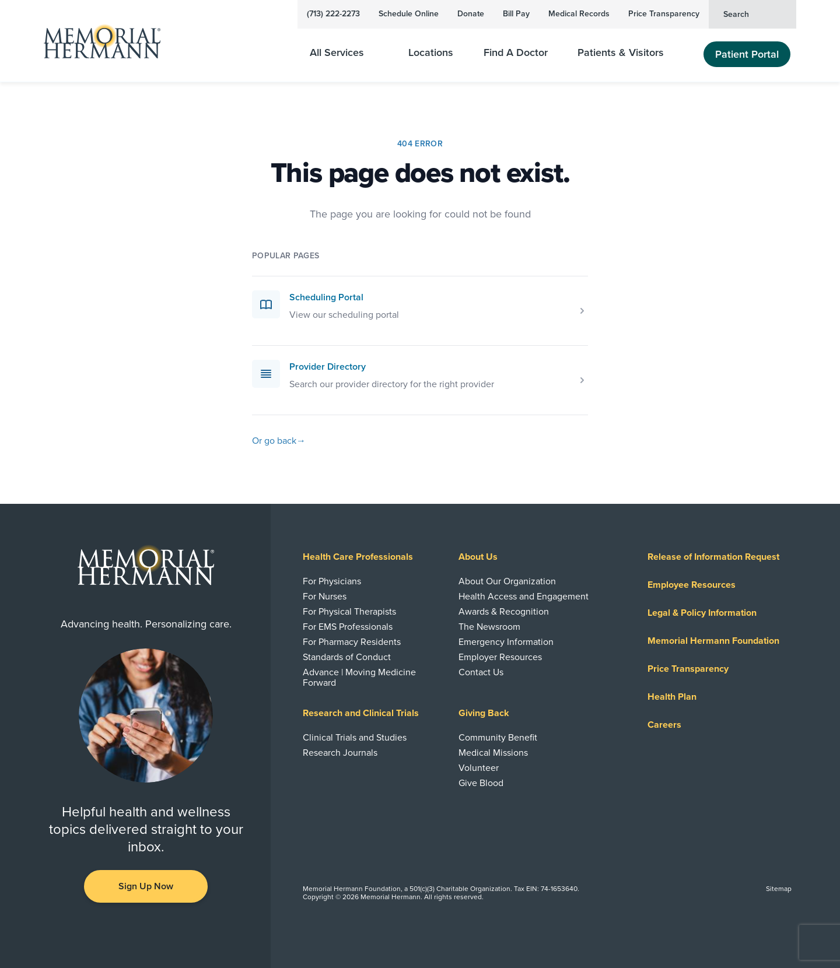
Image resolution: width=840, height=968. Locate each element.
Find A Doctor (516, 53)
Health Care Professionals (358, 557)
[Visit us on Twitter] (171, 930)
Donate (470, 14)
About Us (478, 557)
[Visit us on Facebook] (120, 930)
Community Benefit (498, 737)
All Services (344, 53)
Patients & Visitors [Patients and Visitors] (628, 53)
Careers (664, 725)
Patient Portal (747, 54)
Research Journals (340, 753)
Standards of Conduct (347, 657)
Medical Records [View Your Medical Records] (579, 14)
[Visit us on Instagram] (197, 930)
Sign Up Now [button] (145, 886)
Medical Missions (493, 753)
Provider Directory (327, 367)
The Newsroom (489, 627)
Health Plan (672, 697)
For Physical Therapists (349, 611)
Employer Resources (500, 657)
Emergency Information (506, 642)
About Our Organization (507, 581)
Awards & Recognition (504, 611)
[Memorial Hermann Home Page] (102, 41)
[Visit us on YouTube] (145, 930)
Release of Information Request (713, 557)
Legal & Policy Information (702, 613)
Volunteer (479, 768)
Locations (430, 53)
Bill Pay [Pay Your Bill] (516, 14)
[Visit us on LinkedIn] (94, 930)
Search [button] (754, 13)
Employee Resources (692, 585)
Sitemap (779, 889)
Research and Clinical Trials (361, 713)
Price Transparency (663, 14)
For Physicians (332, 581)
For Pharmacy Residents (352, 642)
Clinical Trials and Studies (355, 737)
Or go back (279, 441)
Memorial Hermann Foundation (713, 641)
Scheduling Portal (326, 297)
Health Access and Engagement (524, 596)
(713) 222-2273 (333, 14)
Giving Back (484, 713)
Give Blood (481, 783)
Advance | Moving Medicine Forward (359, 677)
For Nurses (324, 596)
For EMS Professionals (348, 627)
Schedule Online (409, 14)
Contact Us (481, 672)
